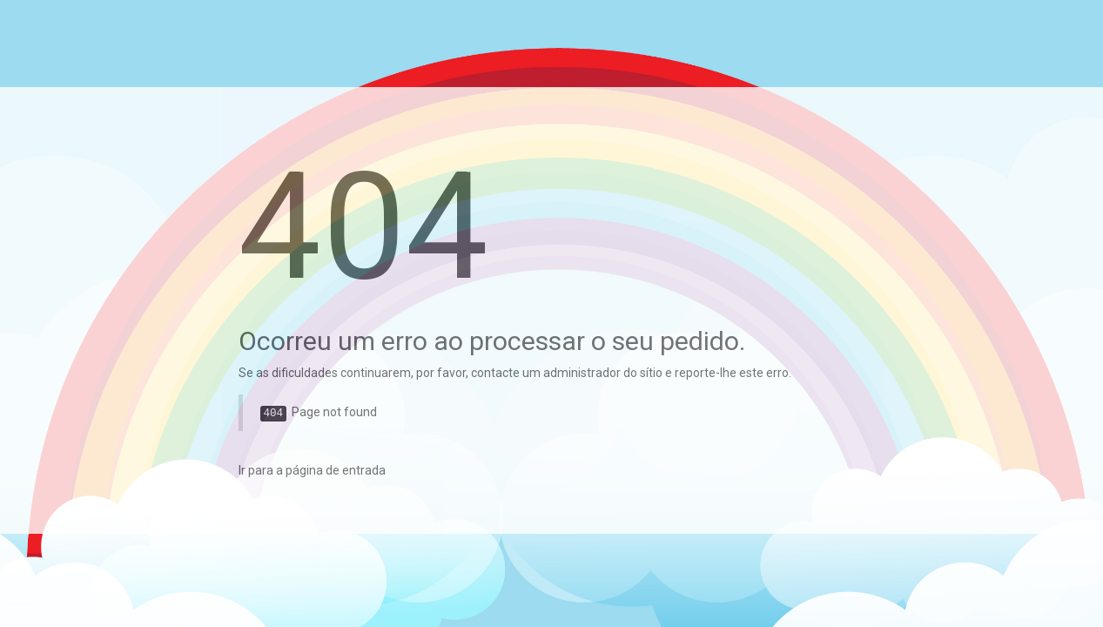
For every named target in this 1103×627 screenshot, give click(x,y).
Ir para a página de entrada (312, 470)
